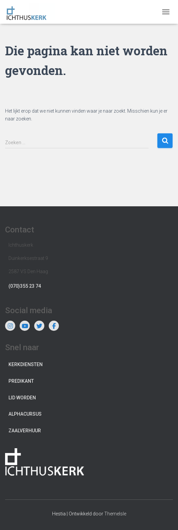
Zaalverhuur (24, 430)
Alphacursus (25, 414)
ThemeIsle (115, 513)
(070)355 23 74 (24, 286)
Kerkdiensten (25, 364)
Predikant (21, 381)
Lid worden (22, 397)
